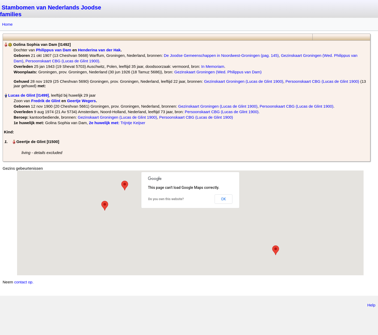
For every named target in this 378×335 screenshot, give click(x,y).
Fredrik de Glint (45, 100)
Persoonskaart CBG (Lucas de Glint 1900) (62, 61)
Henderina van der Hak (99, 50)
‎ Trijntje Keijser (117, 122)
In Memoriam (212, 66)
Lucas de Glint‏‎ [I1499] (28, 95)
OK (223, 199)
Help (371, 305)
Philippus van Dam (53, 50)
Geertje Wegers (81, 100)
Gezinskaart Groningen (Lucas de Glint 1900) (243, 81)
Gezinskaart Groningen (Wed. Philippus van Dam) (217, 72)
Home (7, 24)
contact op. (23, 282)
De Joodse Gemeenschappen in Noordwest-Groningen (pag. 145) (221, 55)
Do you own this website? (166, 199)
